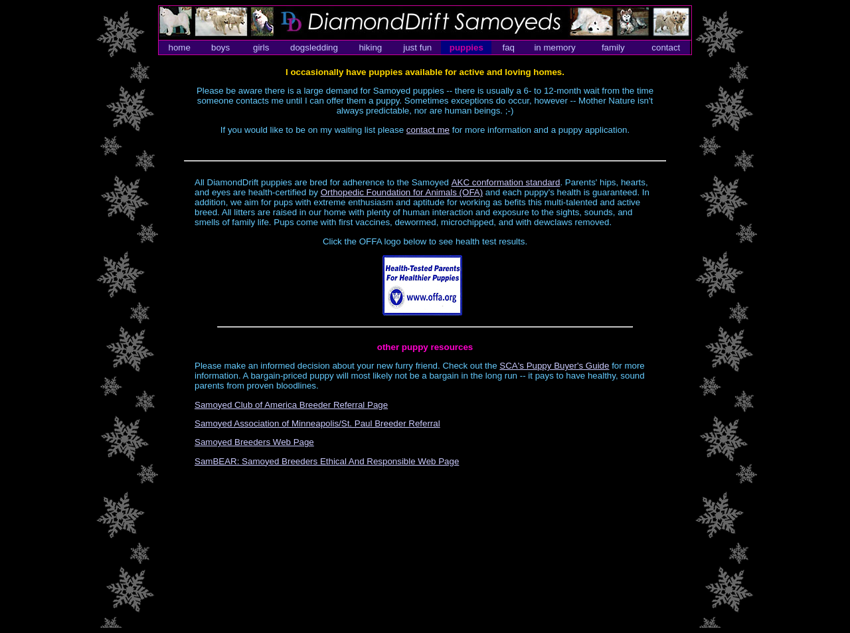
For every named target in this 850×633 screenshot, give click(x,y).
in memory (554, 47)
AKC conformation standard (506, 182)
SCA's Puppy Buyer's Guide (554, 366)
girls (261, 47)
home (179, 47)
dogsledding (314, 47)
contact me (428, 130)
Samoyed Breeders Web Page (254, 442)
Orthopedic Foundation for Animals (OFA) (402, 192)
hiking (370, 47)
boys (220, 47)
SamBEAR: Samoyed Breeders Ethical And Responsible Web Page (327, 461)
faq (508, 47)
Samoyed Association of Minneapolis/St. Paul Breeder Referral (317, 423)
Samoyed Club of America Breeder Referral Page (291, 405)
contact (665, 47)
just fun (417, 47)
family (613, 47)
